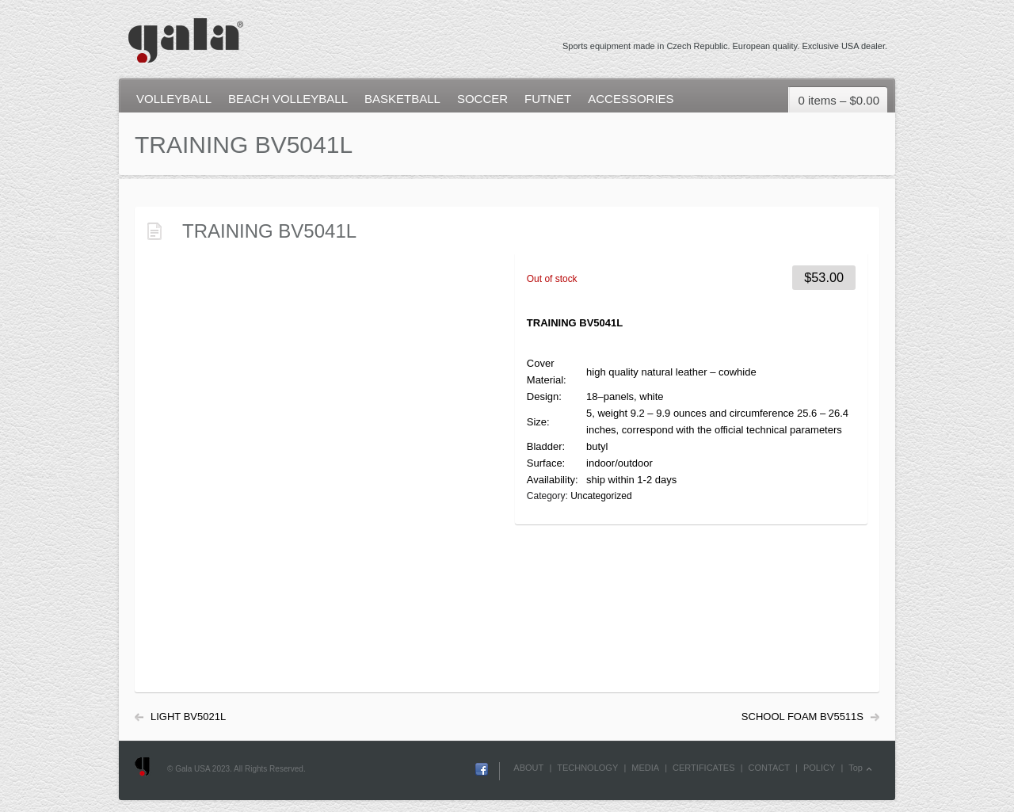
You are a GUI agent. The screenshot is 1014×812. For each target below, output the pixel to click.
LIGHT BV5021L (188, 716)
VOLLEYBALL (174, 98)
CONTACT (769, 767)
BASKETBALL (402, 98)
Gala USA (185, 33)
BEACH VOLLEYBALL (288, 98)
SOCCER (482, 98)
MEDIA (645, 767)
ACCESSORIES (630, 98)
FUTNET (547, 98)
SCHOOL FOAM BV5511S (802, 716)
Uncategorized (600, 495)
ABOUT (528, 767)
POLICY (819, 767)
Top (855, 767)
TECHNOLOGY (587, 767)
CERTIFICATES (703, 767)
